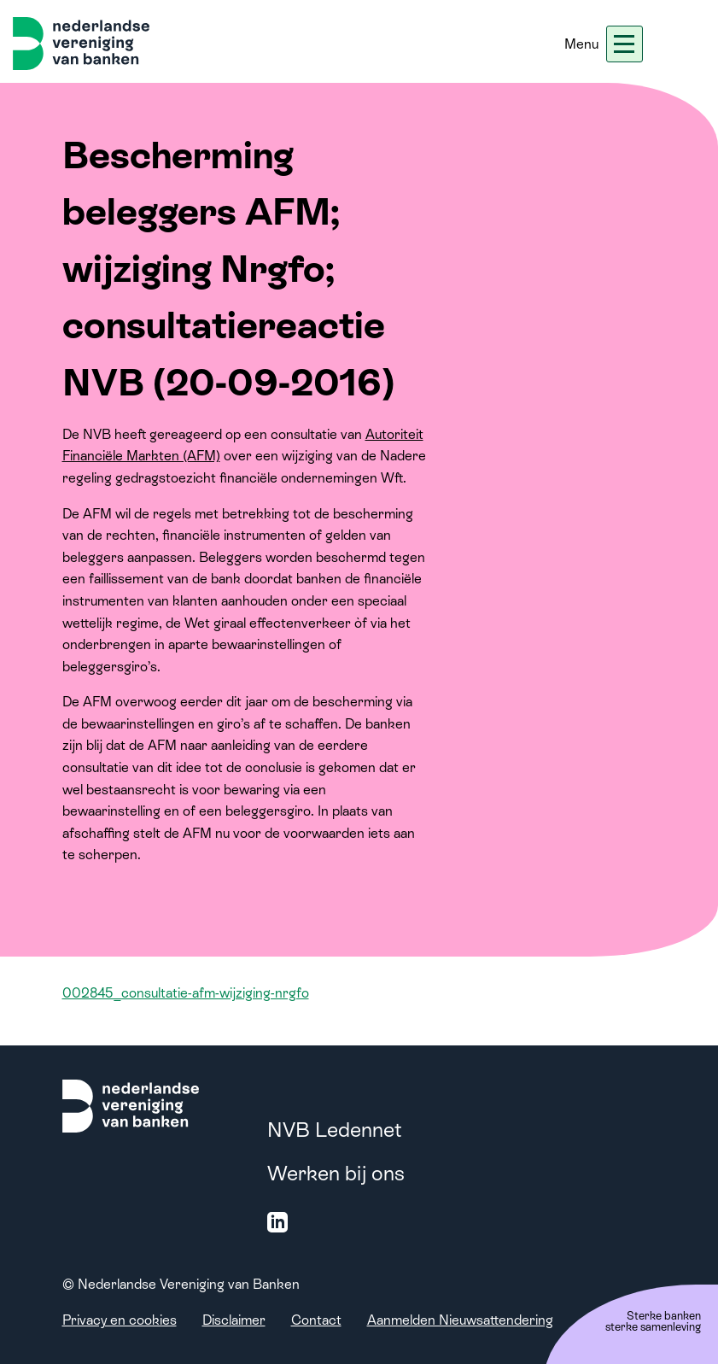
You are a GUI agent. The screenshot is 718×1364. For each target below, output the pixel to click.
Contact (316, 1320)
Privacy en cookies (119, 1320)
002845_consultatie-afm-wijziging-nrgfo (185, 993)
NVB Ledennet (334, 1129)
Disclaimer (234, 1320)
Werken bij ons (336, 1173)
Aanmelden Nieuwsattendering (460, 1320)
